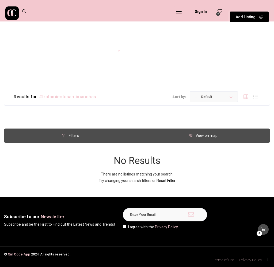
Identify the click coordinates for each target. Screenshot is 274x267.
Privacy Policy (166, 227)
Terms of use (223, 260)
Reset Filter (166, 180)
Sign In (197, 11)
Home (109, 50)
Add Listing (249, 11)
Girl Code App (19, 254)
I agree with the (150, 227)
